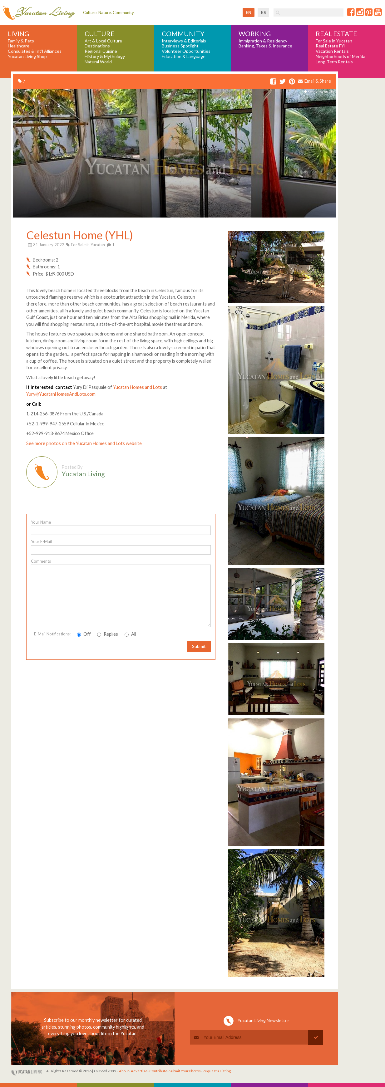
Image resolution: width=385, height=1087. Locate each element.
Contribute (158, 1071)
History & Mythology (105, 56)
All (130, 634)
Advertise (139, 1071)
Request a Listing (217, 1071)
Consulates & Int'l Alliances (35, 51)
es (263, 12)
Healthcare (18, 45)
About (124, 1071)
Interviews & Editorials (184, 40)
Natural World (98, 61)
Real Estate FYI (331, 45)
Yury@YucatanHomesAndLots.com (61, 394)
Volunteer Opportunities (186, 51)
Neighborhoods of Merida (340, 56)
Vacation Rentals (332, 51)
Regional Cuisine (101, 51)
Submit (199, 646)
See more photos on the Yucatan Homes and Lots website (84, 443)
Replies (107, 634)
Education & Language (183, 56)
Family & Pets (21, 40)
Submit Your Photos (185, 1071)
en (248, 12)
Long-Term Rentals (334, 61)
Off (84, 634)
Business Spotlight (180, 45)
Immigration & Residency (263, 40)
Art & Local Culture (103, 40)
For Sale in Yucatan (334, 40)
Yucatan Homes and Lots (137, 387)
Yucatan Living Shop (27, 56)
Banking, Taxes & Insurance (265, 45)
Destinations (97, 45)
